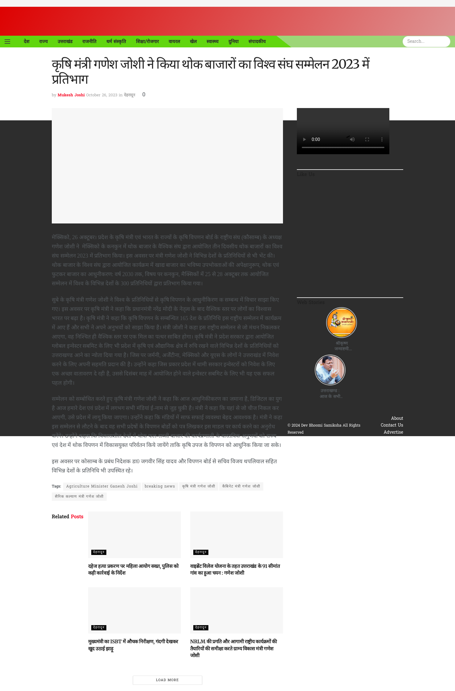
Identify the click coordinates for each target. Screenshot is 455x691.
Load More (167, 680)
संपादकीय (257, 41)
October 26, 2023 (101, 95)
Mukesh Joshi (71, 95)
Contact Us (392, 425)
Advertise (393, 432)
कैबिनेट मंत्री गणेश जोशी (241, 486)
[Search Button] (446, 41)
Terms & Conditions (382, 446)
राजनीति (89, 41)
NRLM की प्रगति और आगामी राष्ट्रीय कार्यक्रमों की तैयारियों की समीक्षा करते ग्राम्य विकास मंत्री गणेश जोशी (233, 648)
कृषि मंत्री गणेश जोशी (198, 486)
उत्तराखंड (65, 41)
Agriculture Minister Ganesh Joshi (102, 486)
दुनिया (233, 41)
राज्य (43, 41)
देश (26, 41)
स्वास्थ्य (213, 41)
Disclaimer (392, 453)
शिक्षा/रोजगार (147, 41)
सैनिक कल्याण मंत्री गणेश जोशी (79, 497)
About (397, 419)
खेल (193, 41)
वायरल (174, 41)
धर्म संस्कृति (116, 41)
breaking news (160, 486)
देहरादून (129, 95)
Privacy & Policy (386, 439)
